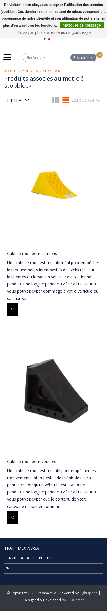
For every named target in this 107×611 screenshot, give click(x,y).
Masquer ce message (82, 25)
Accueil (10, 71)
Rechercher (83, 57)
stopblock (51, 71)
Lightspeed (89, 593)
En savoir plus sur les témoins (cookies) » (54, 32)
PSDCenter (75, 600)
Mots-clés (30, 71)
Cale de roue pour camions (32, 253)
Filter (14, 100)
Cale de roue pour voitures (31, 461)
